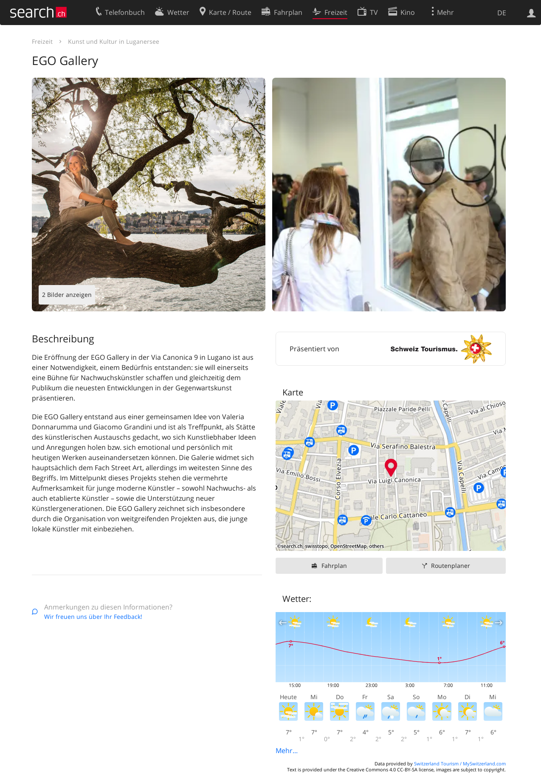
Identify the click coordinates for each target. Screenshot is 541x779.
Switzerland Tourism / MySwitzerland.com (460, 763)
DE (501, 12)
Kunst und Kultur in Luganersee (113, 41)
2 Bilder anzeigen (67, 295)
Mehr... (287, 750)
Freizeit (42, 41)
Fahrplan (334, 566)
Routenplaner (450, 566)
